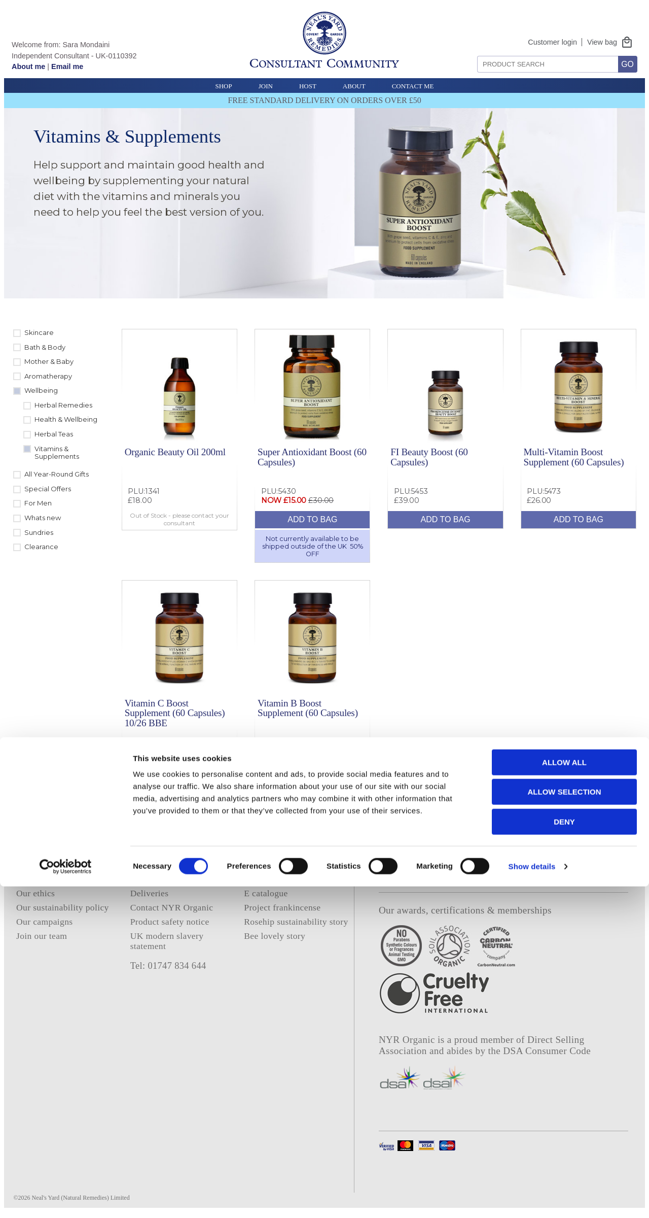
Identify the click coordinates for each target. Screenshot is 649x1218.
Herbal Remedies (63, 405)
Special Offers (47, 489)
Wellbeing (41, 390)
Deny (564, 1153)
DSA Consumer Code (547, 1050)
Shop (223, 86)
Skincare (39, 332)
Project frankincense (282, 907)
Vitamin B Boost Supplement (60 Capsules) (308, 708)
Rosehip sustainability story (296, 922)
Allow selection (564, 1124)
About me (28, 66)
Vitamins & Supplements (56, 453)
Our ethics (35, 893)
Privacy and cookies (167, 865)
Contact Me (413, 86)
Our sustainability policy (62, 907)
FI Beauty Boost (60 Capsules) (429, 457)
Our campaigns (44, 922)
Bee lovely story (274, 936)
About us (33, 879)
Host (307, 86)
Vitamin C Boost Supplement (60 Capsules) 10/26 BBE (175, 713)
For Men (38, 503)
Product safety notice (169, 922)
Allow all (564, 1094)
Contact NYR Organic (171, 907)
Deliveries (149, 893)
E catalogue (265, 893)
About (354, 86)
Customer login (552, 42)
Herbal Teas (53, 434)
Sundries (38, 532)
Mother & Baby (49, 361)
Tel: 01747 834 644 (168, 966)
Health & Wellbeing (65, 419)
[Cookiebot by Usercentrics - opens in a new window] (65, 1198)
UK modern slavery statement (167, 941)
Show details (532, 1198)
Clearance (41, 547)
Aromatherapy (48, 376)
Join (266, 86)
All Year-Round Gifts (56, 474)
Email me (67, 66)
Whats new (42, 518)
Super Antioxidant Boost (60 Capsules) (312, 457)
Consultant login (275, 879)
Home (27, 865)
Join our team (41, 936)
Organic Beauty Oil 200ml (175, 452)
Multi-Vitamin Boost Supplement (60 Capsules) (573, 457)
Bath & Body (44, 347)
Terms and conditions (170, 879)
